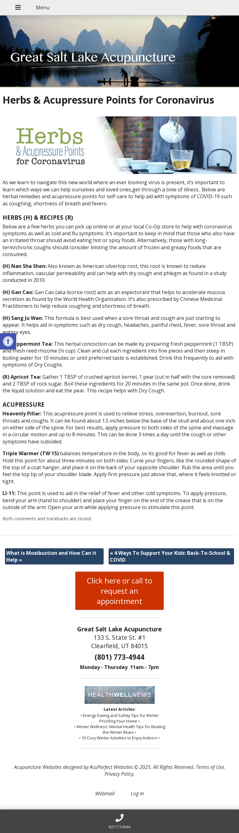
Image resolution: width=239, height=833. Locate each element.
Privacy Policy (119, 773)
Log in (137, 793)
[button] (8, 341)
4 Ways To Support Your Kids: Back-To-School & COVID (170, 556)
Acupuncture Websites (38, 767)
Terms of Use (210, 767)
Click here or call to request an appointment (119, 590)
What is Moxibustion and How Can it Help (51, 556)
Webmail (105, 793)
